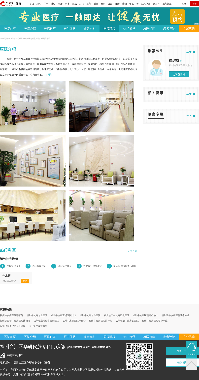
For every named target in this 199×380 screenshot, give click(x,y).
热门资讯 (129, 28)
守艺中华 (133, 3)
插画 (96, 3)
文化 (81, 3)
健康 (18, 3)
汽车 (67, 3)
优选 (117, 3)
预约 (25, 280)
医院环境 (109, 28)
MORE (131, 251)
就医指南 (149, 28)
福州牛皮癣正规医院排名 (63, 315)
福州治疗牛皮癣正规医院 (116, 315)
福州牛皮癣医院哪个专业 (154, 320)
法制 (124, 3)
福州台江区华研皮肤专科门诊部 (26, 38)
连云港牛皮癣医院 (38, 326)
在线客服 (192, 354)
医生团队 (70, 28)
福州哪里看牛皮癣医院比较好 (15, 320)
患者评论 (169, 28)
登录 (195, 3)
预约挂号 (179, 74)
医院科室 (50, 28)
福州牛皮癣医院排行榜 (74, 320)
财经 (53, 3)
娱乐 (60, 3)
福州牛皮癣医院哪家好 (11, 315)
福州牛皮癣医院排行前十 (145, 315)
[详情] (49, 74)
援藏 (88, 3)
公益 (110, 3)
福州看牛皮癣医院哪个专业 (175, 315)
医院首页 (10, 28)
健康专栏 (90, 28)
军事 (46, 3)
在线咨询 (189, 28)
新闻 (38, 3)
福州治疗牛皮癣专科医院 (13, 326)
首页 (31, 3)
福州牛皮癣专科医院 (90, 315)
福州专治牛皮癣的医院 (127, 320)
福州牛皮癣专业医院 (37, 315)
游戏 (74, 3)
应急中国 (145, 3)
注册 (184, 3)
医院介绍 (30, 28)
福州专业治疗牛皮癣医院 (46, 320)
